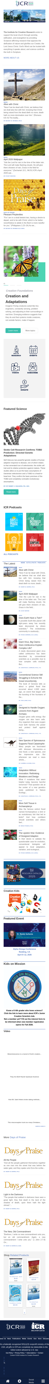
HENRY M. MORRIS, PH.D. (28, 587)
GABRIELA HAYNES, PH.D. (28, 763)
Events (29, 1339)
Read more (11, 492)
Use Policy (9, 1353)
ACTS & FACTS (31, 563)
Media (24, 1339)
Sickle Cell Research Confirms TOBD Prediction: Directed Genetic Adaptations (23, 453)
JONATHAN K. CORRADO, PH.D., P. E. (31, 667)
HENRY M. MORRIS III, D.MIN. (13, 1245)
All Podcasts (11, 554)
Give (35, 1339)
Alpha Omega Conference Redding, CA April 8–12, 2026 (24, 952)
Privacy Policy (19, 1353)
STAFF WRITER (25, 610)
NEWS (6, 102)
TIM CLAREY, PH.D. (26, 700)
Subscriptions (31, 1353)
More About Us (11, 58)
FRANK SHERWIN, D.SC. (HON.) (29, 634)
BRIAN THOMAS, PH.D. (27, 825)
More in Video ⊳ (40, 1126)
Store (40, 1339)
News (9, 1339)
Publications (16, 1339)
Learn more (13, 331)
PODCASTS (41, 563)
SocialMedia (31, 1381)
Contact (40, 1353)
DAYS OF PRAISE (9, 212)
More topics (30, 331)
